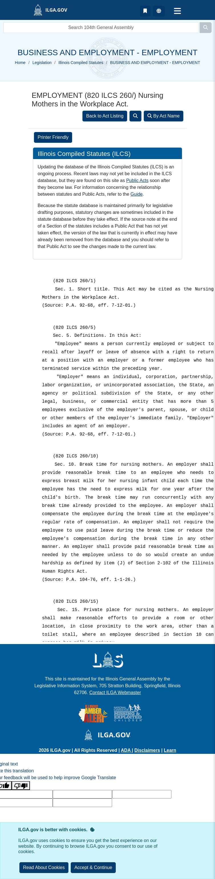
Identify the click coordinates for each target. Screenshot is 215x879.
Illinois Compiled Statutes (80, 62)
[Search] (206, 27)
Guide (137, 194)
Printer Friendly (53, 137)
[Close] (93, 867)
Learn (170, 750)
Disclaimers (147, 750)
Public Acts (137, 180)
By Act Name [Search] (163, 116)
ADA (126, 750)
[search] (100, 27)
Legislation (42, 62)
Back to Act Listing (104, 116)
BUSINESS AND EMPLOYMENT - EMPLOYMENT (155, 62)
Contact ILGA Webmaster (115, 692)
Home (20, 62)
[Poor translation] (21, 785)
